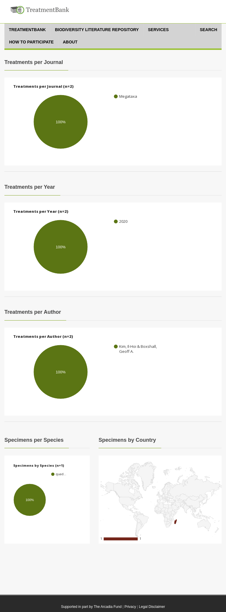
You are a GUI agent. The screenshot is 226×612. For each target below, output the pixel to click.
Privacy (130, 607)
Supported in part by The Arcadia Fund (91, 607)
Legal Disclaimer (152, 607)
